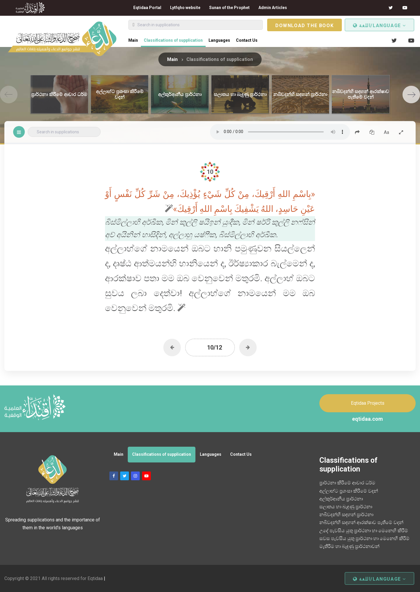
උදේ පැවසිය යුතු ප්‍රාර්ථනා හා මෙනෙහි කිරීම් (363, 530)
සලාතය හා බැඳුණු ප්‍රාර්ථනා (345, 506)
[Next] (411, 94)
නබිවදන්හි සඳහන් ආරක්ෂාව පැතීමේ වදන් (361, 522)
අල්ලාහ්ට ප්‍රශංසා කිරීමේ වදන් (348, 491)
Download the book (304, 25)
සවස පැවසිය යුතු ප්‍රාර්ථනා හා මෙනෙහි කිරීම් (364, 538)
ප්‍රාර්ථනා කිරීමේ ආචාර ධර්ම (347, 483)
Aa (386, 132)
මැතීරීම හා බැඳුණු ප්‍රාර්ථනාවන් (349, 546)
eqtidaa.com (367, 419)
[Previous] (9, 94)
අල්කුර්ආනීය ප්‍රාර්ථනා (341, 499)
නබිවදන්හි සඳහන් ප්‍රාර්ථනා (346, 514)
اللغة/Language (379, 25)
